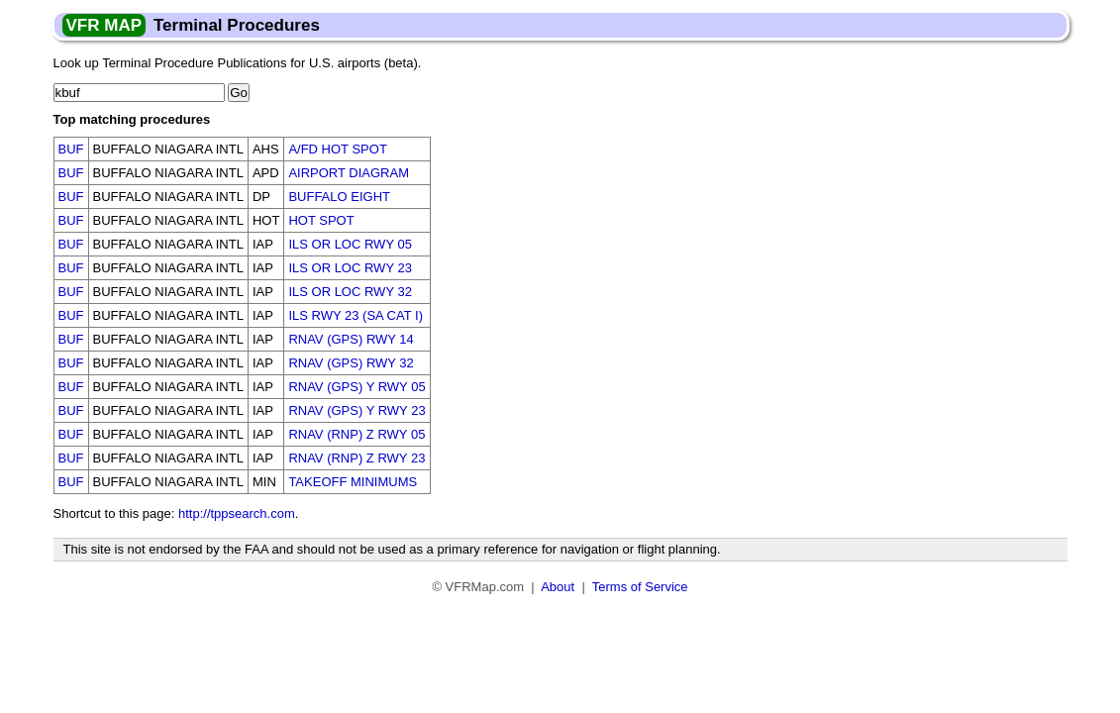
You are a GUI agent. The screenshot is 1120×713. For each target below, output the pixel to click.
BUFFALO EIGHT (339, 196)
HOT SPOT (321, 220)
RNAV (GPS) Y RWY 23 (356, 410)
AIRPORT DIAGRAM (348, 172)
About (557, 586)
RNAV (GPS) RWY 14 (350, 339)
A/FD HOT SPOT (337, 149)
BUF (71, 149)
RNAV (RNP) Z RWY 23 (356, 458)
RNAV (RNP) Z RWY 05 (356, 434)
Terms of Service (640, 586)
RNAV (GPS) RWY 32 (350, 363)
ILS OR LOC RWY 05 (350, 244)
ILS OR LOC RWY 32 (350, 291)
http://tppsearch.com (236, 513)
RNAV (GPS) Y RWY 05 (356, 386)
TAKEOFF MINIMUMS (352, 481)
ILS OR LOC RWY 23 (350, 267)
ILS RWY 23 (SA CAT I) (355, 315)
